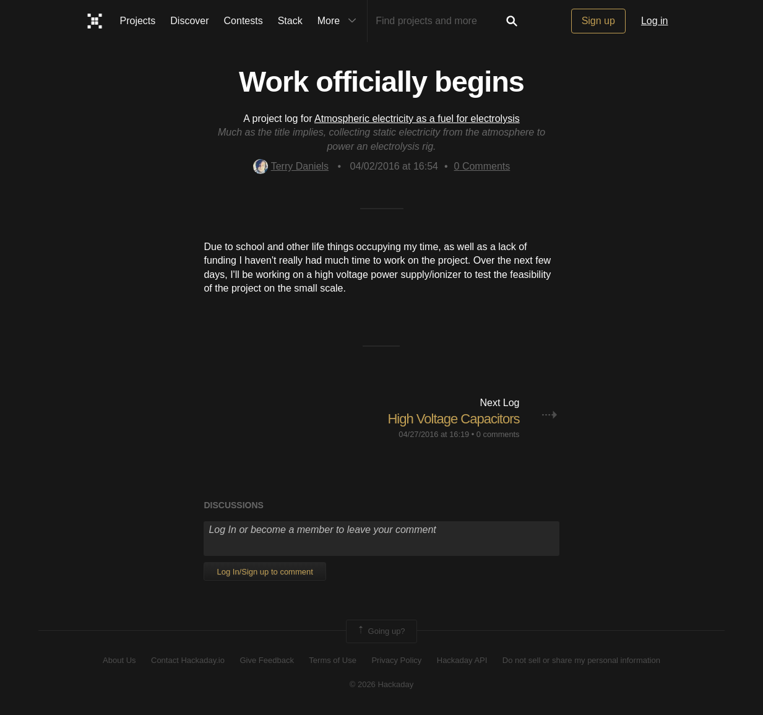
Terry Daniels (291, 166)
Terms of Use (332, 660)
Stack (290, 20)
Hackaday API (462, 660)
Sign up (598, 20)
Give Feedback (266, 660)
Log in (654, 20)
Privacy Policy (396, 660)
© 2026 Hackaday (382, 684)
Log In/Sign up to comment (265, 571)
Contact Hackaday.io (188, 660)
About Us (119, 660)
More (339, 21)
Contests (243, 20)
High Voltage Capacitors (453, 419)
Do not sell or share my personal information (581, 660)
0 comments (498, 434)
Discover (189, 20)
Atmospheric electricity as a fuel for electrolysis (417, 118)
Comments (482, 166)
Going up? (380, 631)
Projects (138, 20)
